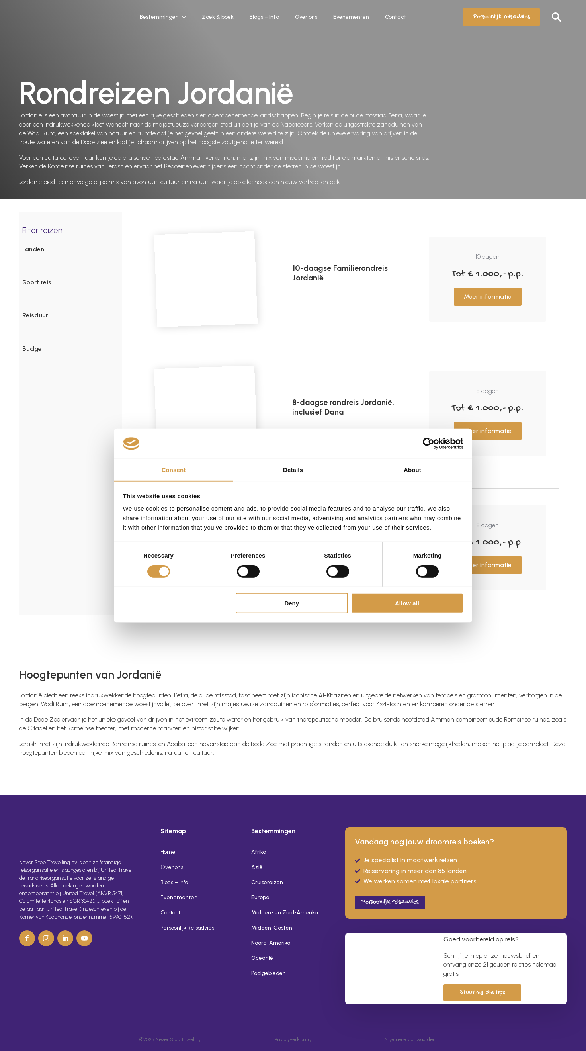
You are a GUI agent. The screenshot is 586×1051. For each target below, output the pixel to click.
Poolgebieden (268, 973)
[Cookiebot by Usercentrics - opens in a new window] (428, 444)
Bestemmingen (159, 17)
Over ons (306, 17)
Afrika (258, 852)
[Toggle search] (556, 17)
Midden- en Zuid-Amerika (284, 912)
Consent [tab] (174, 469)
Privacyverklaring (293, 1039)
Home (168, 852)
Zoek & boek (218, 17)
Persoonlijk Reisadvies (187, 927)
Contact (395, 17)
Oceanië (262, 958)
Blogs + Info (264, 17)
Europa (260, 897)
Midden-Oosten (271, 927)
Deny (291, 603)
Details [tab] (293, 469)
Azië (257, 867)
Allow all (407, 603)
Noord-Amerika (271, 942)
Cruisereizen (267, 882)
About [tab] (412, 469)
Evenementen (351, 17)
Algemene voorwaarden (409, 1039)
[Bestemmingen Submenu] (186, 17)
